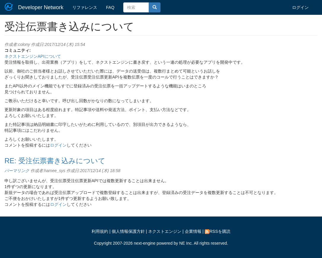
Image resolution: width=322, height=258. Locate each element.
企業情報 (193, 231)
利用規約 (100, 231)
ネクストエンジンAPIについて (32, 56)
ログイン (300, 7)
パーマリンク (16, 170)
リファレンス (84, 7)
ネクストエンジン (164, 231)
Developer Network (40, 7)
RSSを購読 (217, 231)
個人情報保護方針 (128, 231)
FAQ (110, 7)
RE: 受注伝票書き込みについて (54, 161)
